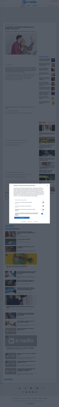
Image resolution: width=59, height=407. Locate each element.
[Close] (48, 186)
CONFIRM (22, 217)
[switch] (42, 202)
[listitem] (29, 200)
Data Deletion (23, 221)
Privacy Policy (35, 221)
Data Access (29, 221)
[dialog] (29, 204)
